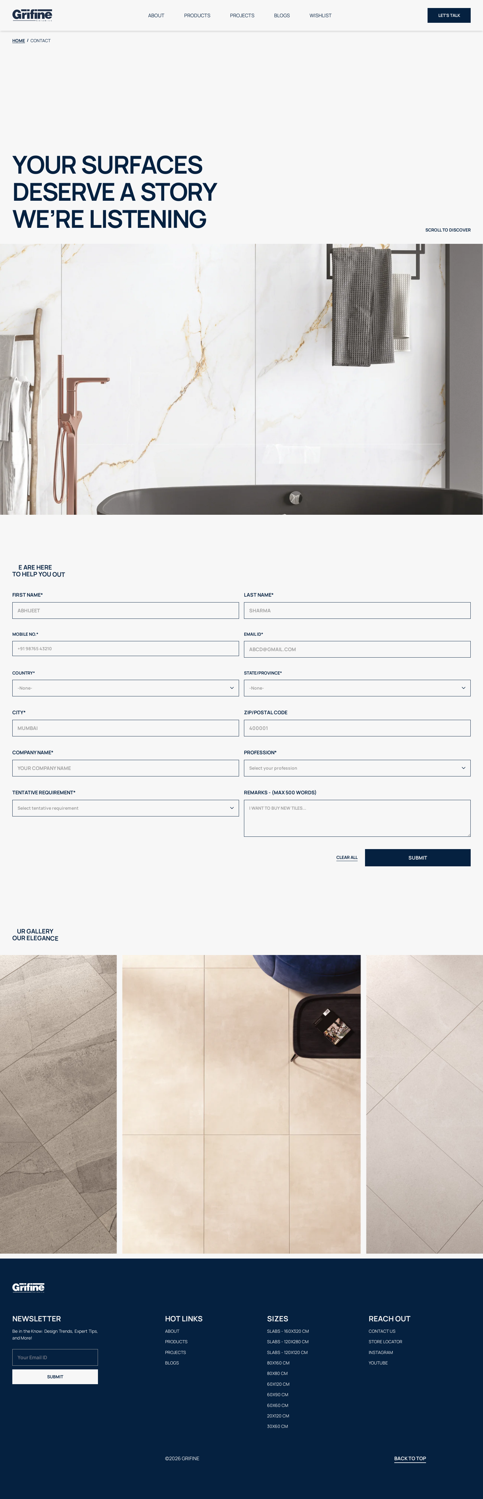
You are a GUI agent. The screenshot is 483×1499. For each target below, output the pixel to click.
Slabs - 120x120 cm (287, 1352)
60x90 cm (277, 1394)
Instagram (381, 1352)
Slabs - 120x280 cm (288, 1341)
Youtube (378, 1363)
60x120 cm (278, 1384)
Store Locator (385, 1341)
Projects (242, 15)
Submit (55, 1377)
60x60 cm (277, 1405)
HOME (18, 40)
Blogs (282, 15)
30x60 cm (277, 1426)
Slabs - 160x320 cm (288, 1331)
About (156, 15)
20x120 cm (278, 1416)
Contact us (382, 1331)
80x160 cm (278, 1363)
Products (197, 15)
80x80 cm (277, 1373)
